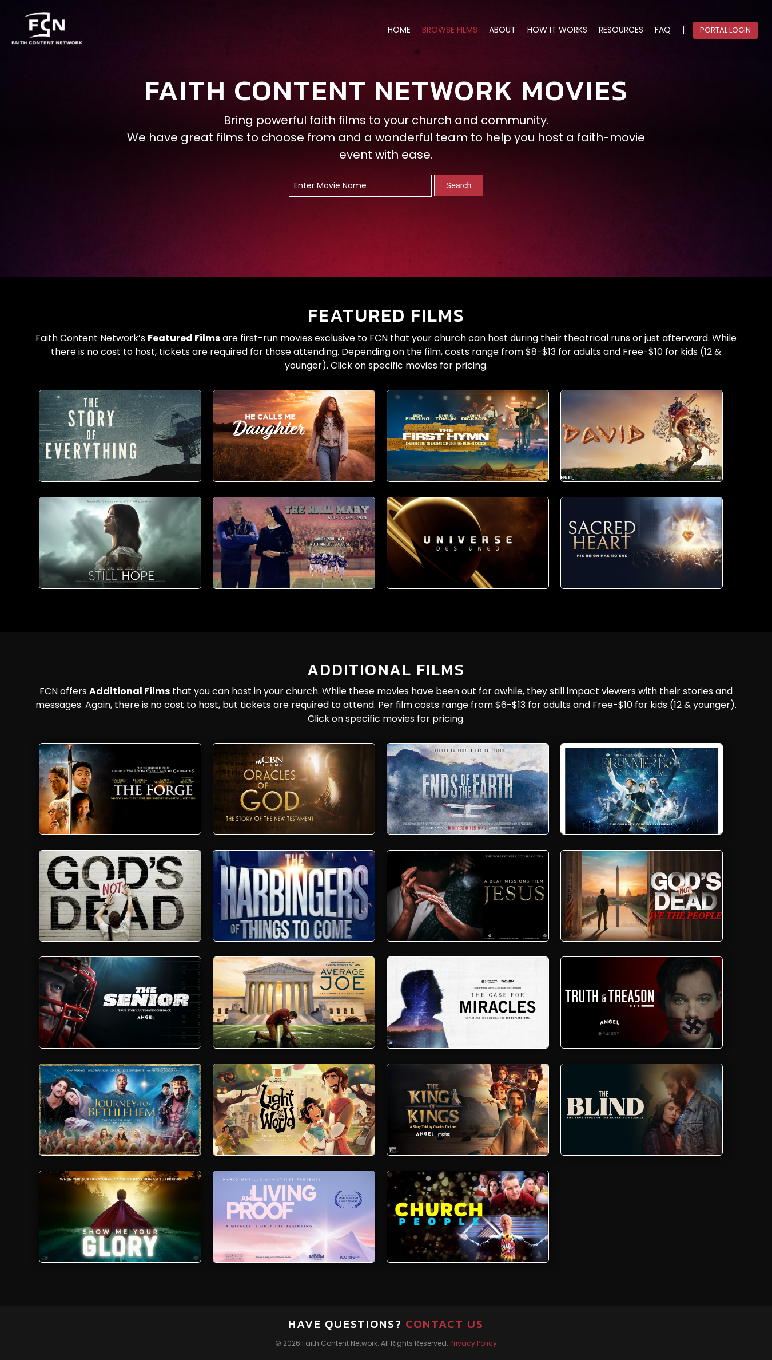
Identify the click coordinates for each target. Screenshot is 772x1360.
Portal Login (725, 30)
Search (458, 185)
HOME (399, 30)
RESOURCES (621, 30)
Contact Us (444, 1324)
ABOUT (502, 30)
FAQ (663, 30)
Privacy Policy (473, 1343)
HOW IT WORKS (557, 30)
